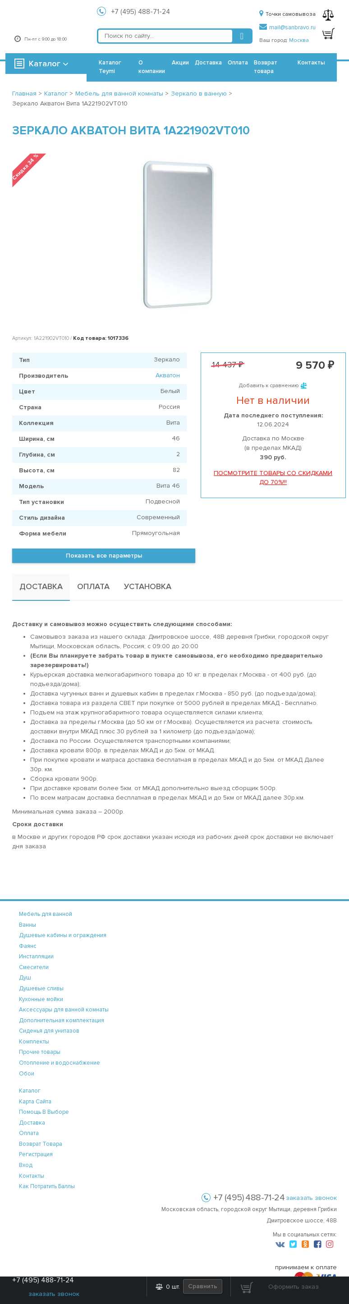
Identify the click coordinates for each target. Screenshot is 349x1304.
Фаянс (28, 946)
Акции (180, 62)
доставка (32, 1122)
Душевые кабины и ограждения (62, 935)
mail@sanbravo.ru (287, 27)
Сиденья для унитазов (49, 1030)
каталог (30, 1090)
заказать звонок (311, 1198)
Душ (25, 977)
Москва (299, 40)
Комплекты (34, 1041)
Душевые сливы (41, 988)
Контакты (311, 62)
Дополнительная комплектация (61, 1020)
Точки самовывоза (287, 14)
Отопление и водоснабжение (59, 1062)
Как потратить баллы (47, 1186)
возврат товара (40, 1144)
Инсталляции (36, 956)
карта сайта (35, 1101)
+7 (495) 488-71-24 (140, 12)
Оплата (238, 62)
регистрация (36, 1154)
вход (25, 1165)
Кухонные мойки (41, 999)
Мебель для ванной (45, 914)
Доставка (208, 62)
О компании (151, 67)
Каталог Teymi (110, 67)
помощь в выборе (44, 1112)
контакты (31, 1176)
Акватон (168, 375)
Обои (26, 1073)
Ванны (27, 925)
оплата (29, 1133)
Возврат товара (265, 67)
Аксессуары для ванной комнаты (64, 1009)
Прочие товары (39, 1052)
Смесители (34, 967)
